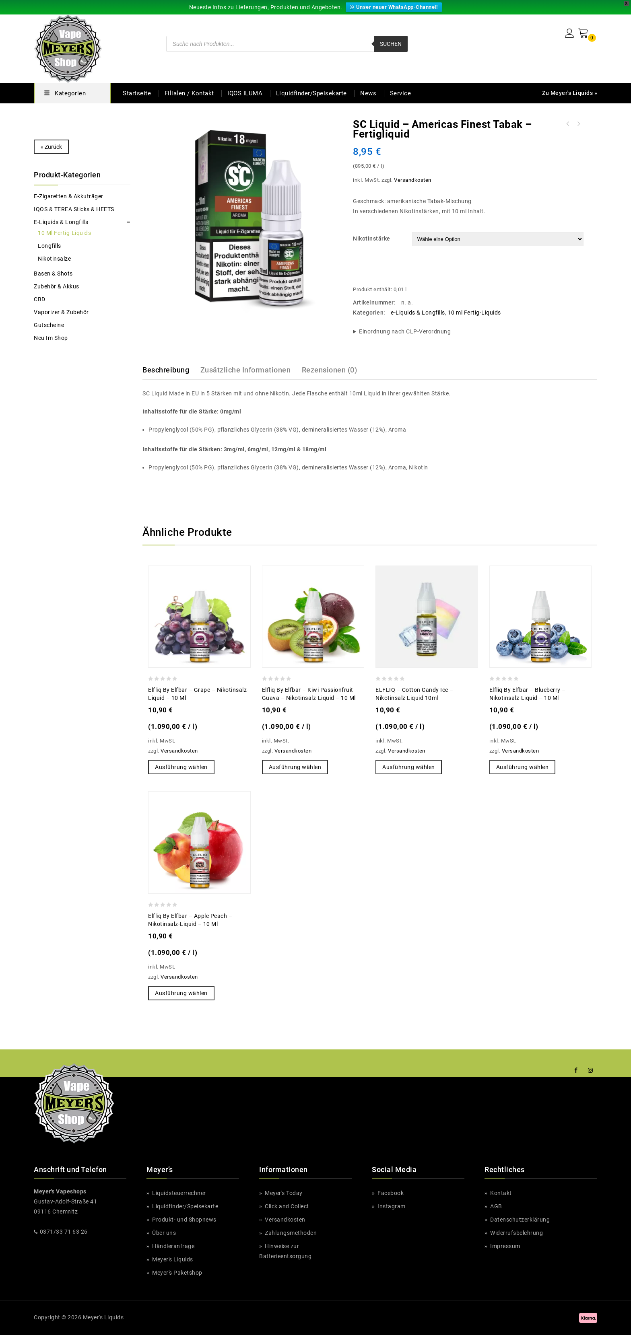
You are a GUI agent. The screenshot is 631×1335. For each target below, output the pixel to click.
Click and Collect (287, 1206)
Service (401, 93)
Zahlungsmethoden (290, 1233)
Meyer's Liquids (173, 1259)
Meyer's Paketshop (177, 1272)
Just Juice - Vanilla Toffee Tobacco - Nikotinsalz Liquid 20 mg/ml (578, 123)
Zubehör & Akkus (57, 286)
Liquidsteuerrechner (178, 1193)
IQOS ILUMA (245, 93)
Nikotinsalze (54, 258)
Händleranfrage (172, 1246)
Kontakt (500, 1193)
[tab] (170, 370)
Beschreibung (165, 370)
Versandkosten (412, 180)
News (369, 93)
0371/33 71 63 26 (63, 1231)
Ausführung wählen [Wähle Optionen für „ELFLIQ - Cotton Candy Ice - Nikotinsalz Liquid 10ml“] (408, 767)
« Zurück (51, 147)
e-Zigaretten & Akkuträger (69, 196)
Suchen (390, 44)
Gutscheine (49, 325)
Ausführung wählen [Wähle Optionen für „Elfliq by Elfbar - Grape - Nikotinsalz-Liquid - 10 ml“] (180, 767)
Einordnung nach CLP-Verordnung (405, 331)
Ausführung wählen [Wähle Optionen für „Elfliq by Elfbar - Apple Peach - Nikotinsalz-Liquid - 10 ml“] (180, 993)
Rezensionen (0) (328, 370)
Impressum (504, 1246)
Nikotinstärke (370, 238)
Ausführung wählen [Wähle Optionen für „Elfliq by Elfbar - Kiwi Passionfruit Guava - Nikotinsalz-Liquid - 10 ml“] (294, 767)
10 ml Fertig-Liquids (474, 312)
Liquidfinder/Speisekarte (312, 93)
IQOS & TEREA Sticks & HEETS (77, 209)
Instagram (390, 1206)
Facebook (390, 1193)
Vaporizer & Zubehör (61, 312)
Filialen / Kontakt (188, 93)
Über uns (164, 1233)
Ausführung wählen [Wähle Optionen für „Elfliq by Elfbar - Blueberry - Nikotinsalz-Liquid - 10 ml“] (522, 767)
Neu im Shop (51, 338)
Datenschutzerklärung (519, 1219)
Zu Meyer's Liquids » (569, 93)
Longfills (49, 246)
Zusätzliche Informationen (244, 370)
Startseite (137, 93)
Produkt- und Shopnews (184, 1219)
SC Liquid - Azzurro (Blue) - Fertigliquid (567, 123)
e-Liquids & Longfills (417, 312)
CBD (40, 299)
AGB (496, 1206)
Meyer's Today (284, 1193)
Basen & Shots (54, 273)
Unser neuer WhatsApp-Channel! (395, 7)
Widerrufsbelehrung (516, 1233)
